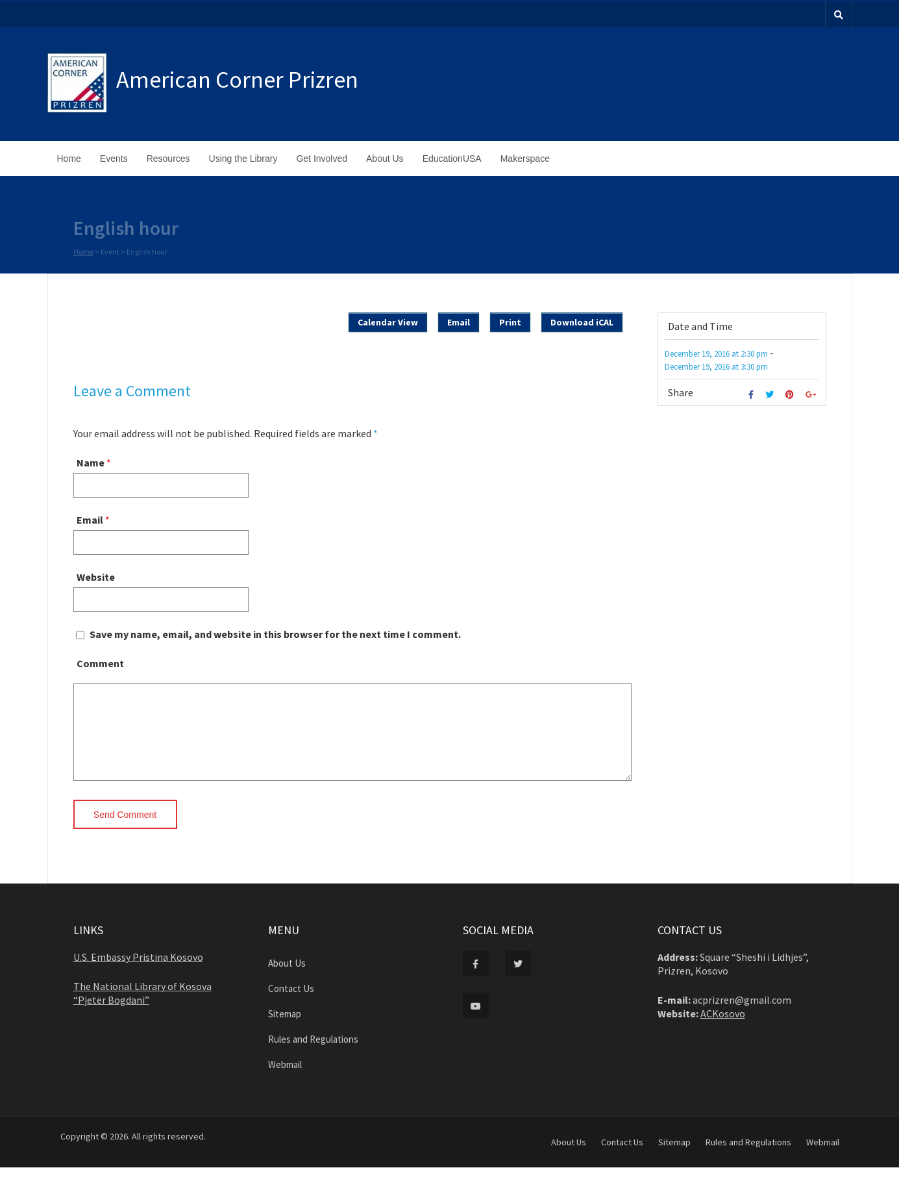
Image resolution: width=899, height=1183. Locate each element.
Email (458, 322)
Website (96, 576)
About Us (385, 158)
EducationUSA (452, 158)
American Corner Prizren (237, 79)
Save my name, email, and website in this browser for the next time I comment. (275, 634)
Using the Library (243, 158)
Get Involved (321, 158)
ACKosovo (722, 1029)
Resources (168, 158)
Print (510, 322)
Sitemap (284, 1029)
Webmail (285, 1080)
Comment (100, 663)
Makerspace (525, 158)
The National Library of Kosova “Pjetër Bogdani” (142, 1008)
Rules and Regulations (313, 1055)
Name (91, 462)
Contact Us (291, 1004)
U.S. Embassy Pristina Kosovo (138, 972)
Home (69, 158)
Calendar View (388, 322)
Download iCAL (581, 322)
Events (114, 158)
